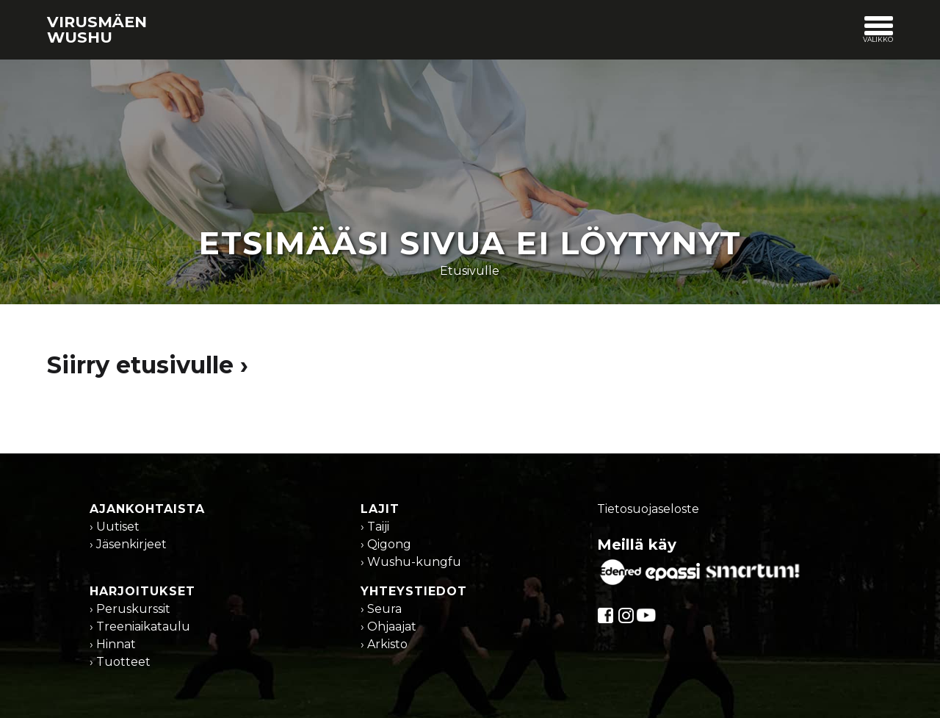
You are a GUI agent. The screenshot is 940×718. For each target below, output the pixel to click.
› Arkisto (384, 644)
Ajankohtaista (147, 509)
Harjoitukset (142, 591)
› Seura (381, 609)
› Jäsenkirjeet (128, 544)
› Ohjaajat (388, 626)
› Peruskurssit (130, 609)
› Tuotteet (120, 662)
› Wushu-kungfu (411, 562)
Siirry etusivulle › (147, 365)
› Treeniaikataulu (140, 626)
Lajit (380, 509)
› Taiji (375, 527)
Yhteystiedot (414, 591)
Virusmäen (97, 29)
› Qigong (386, 544)
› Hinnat (113, 644)
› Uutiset (115, 527)
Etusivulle (469, 271)
